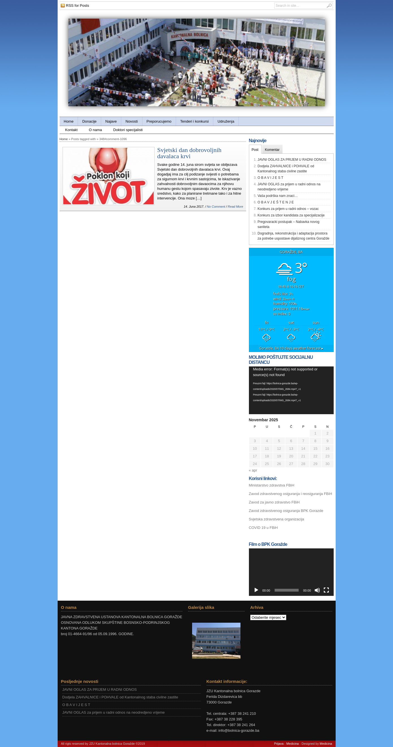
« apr (253, 470)
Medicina (292, 743)
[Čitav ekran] (326, 590)
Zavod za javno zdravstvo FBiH (274, 502)
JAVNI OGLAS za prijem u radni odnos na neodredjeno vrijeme (113, 712)
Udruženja (226, 121)
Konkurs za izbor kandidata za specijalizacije (291, 215)
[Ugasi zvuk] (317, 590)
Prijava (279, 743)
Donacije (89, 121)
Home (69, 121)
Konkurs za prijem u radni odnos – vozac (288, 209)
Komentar (272, 150)
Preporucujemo (159, 121)
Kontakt (71, 130)
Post (255, 150)
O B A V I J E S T (270, 178)
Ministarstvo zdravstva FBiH (271, 485)
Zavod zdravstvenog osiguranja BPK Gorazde (286, 511)
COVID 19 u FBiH (263, 527)
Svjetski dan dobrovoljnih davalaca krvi (189, 153)
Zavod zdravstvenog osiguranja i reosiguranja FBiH (290, 494)
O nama (95, 130)
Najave (111, 121)
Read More (235, 206)
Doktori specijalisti (128, 130)
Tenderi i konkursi (194, 121)
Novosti (131, 121)
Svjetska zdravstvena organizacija (276, 519)
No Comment (216, 206)
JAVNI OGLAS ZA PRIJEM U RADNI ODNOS (292, 160)
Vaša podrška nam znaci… (278, 196)
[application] (291, 390)
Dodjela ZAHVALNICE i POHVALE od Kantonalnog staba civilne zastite (120, 697)
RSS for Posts (77, 5)
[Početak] (256, 590)
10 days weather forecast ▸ (291, 348)
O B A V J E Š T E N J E (276, 202)
